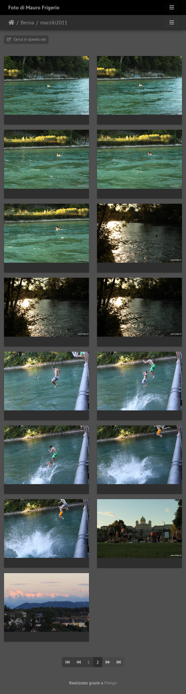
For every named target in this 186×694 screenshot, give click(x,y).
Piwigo (110, 682)
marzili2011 (54, 22)
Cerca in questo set (26, 39)
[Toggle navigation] (172, 7)
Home (11, 22)
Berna (27, 22)
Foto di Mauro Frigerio (33, 7)
